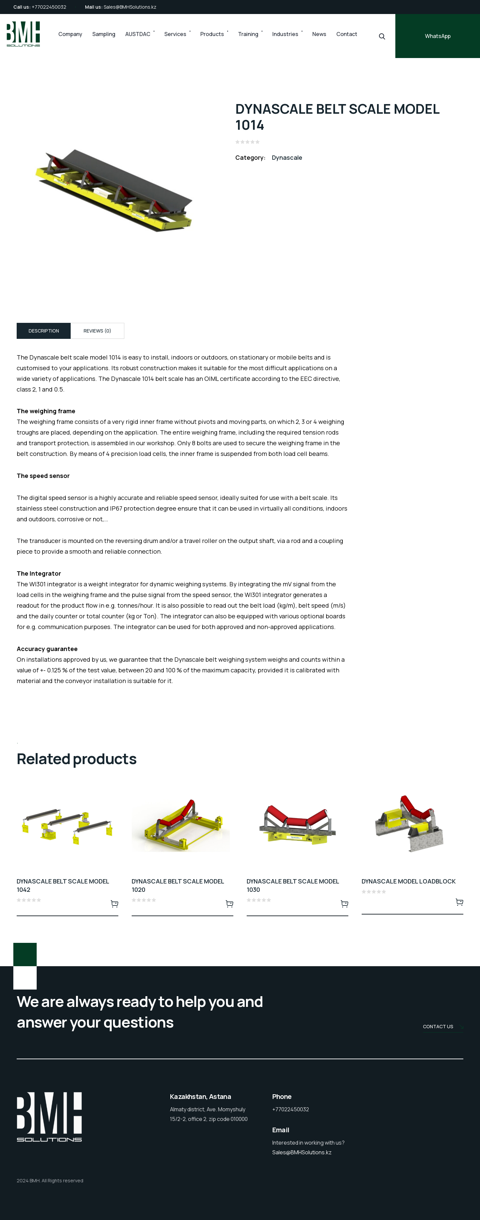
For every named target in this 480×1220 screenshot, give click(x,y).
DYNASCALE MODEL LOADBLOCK (409, 881)
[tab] (44, 331)
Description (44, 331)
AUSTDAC (137, 34)
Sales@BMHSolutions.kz (130, 7)
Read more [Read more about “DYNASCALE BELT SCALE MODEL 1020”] (229, 903)
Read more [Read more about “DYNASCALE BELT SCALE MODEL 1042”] (114, 903)
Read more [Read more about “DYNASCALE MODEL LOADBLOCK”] (459, 901)
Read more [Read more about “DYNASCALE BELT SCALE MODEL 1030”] (344, 903)
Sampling (103, 34)
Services (175, 34)
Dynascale (287, 157)
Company (70, 34)
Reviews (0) (97, 331)
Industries (285, 34)
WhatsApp (438, 36)
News (319, 34)
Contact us (443, 1027)
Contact (346, 34)
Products (212, 34)
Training (248, 34)
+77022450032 (49, 7)
